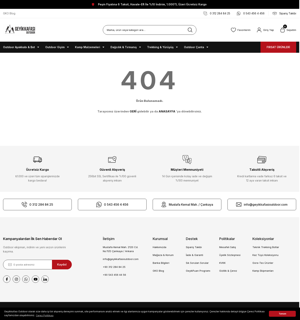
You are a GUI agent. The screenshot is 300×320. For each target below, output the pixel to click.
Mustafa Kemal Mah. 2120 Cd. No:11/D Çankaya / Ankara (120, 249)
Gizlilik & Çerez (228, 270)
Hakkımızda (159, 247)
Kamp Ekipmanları (263, 270)
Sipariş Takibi (194, 247)
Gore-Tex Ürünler (262, 262)
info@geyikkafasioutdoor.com (120, 259)
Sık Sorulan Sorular (197, 262)
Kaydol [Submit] (62, 264)
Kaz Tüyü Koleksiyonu (265, 254)
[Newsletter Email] (37, 264)
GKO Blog (158, 270)
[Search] (149, 30)
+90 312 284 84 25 (114, 266)
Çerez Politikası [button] (45, 315)
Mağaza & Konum (163, 254)
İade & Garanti (194, 254)
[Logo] (20, 30)
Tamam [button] (282, 314)
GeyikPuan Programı (198, 270)
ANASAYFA (167, 111)
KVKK (222, 262)
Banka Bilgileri (161, 262)
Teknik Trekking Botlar (265, 247)
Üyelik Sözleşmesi (230, 254)
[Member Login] (265, 29)
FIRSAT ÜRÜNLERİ (278, 47)
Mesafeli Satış (227, 247)
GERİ (133, 111)
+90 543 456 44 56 (114, 274)
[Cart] (288, 29)
